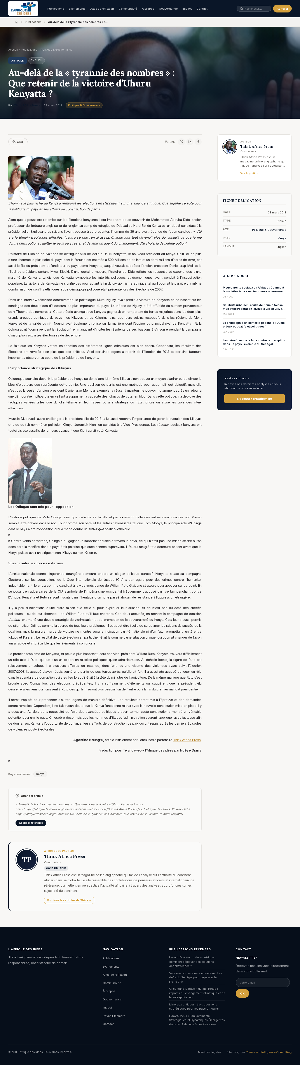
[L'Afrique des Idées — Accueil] (23, 8)
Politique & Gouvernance (84, 105)
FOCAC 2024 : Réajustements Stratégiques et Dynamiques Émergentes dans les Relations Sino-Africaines (197, 1020)
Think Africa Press (27, 105)
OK (242, 993)
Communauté (128, 8)
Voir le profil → (249, 173)
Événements (77, 8)
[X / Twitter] (181, 141)
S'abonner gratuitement (254, 398)
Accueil (13, 49)
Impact (187, 8)
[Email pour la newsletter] (263, 982)
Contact (202, 8)
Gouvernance (168, 8)
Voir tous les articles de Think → (69, 900)
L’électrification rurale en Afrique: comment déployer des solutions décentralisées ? (192, 962)
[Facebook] (198, 141)
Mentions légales (209, 1052)
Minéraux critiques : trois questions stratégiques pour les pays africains (194, 1006)
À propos (148, 8)
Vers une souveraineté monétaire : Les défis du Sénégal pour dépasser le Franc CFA (195, 977)
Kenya (40, 774)
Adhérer (282, 8)
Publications (55, 8)
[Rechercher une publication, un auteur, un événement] (251, 8)
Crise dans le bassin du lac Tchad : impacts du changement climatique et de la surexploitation (197, 993)
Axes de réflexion (102, 8)
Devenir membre (114, 1015)
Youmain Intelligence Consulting (269, 1052)
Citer (17, 141)
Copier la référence (31, 822)
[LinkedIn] (189, 141)
